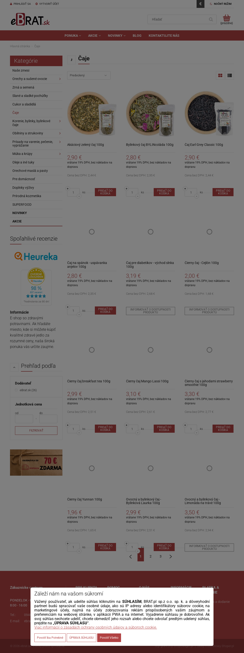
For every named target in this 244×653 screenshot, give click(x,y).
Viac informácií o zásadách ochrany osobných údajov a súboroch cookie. (95, 627)
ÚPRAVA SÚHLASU (81, 637)
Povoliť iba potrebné (50, 637)
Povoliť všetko (109, 637)
